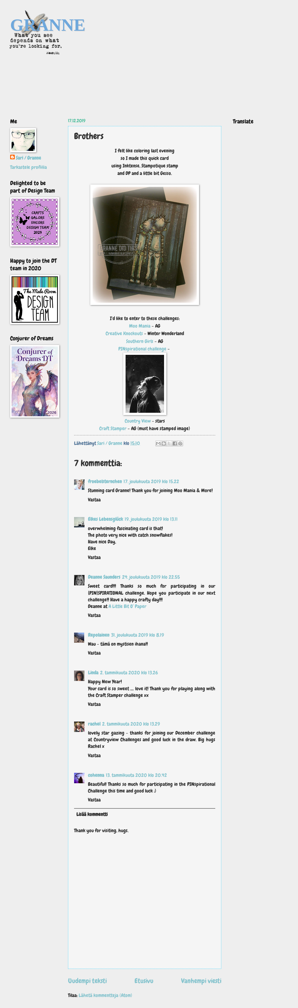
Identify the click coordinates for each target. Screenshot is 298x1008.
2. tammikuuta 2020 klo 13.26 (129, 673)
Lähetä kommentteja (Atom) (105, 995)
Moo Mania (140, 326)
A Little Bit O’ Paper (127, 606)
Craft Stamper (112, 428)
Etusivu (144, 980)
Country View (138, 421)
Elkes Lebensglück (105, 519)
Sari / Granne (28, 158)
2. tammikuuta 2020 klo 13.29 (131, 724)
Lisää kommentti (92, 814)
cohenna (96, 775)
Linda (93, 673)
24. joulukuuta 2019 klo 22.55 (151, 577)
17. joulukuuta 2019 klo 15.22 (151, 482)
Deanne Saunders (104, 577)
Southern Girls (140, 341)
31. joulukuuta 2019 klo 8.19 (137, 635)
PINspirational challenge (142, 349)
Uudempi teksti (87, 980)
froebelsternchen (105, 482)
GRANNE (47, 24)
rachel (94, 724)
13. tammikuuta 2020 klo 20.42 (136, 775)
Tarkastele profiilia (28, 167)
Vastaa (94, 500)
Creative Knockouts (124, 333)
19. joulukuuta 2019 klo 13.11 (151, 519)
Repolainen (98, 635)
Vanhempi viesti (201, 980)
